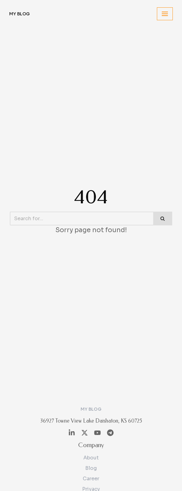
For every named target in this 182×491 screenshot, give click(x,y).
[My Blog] (19, 14)
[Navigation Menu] (165, 13)
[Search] (81, 218)
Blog (91, 468)
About (91, 458)
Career (91, 478)
